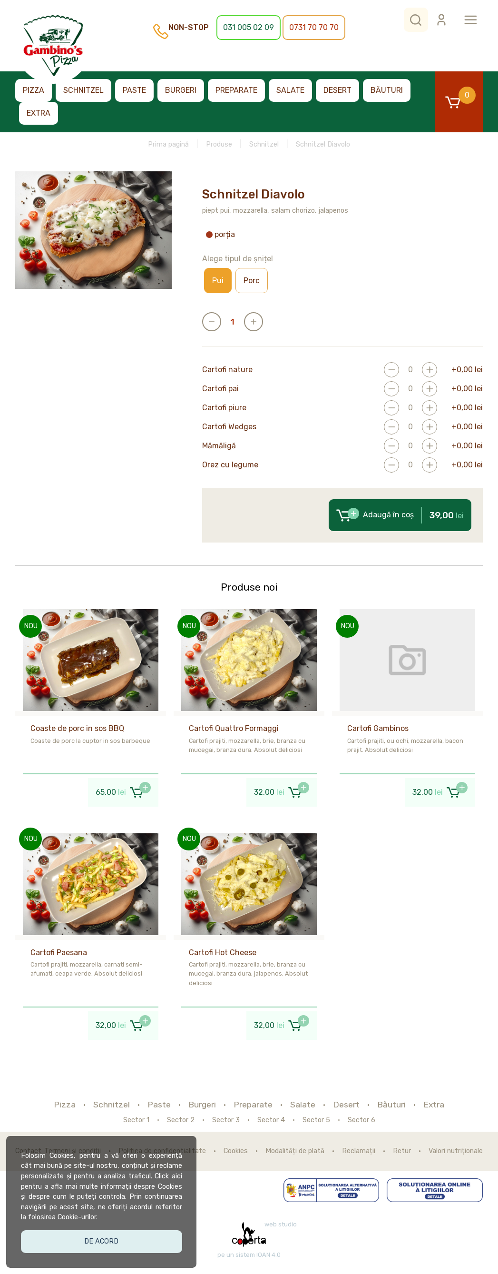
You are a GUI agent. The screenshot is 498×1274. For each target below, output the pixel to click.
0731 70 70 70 (314, 27)
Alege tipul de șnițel (237, 258)
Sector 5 (316, 1120)
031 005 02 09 (248, 27)
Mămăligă (219, 446)
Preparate (236, 90)
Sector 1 (136, 1120)
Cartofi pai (220, 389)
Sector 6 (361, 1120)
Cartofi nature (227, 369)
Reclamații (358, 1151)
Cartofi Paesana (58, 952)
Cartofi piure (224, 408)
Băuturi (387, 90)
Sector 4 (271, 1120)
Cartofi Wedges (229, 427)
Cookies (236, 1151)
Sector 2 (181, 1120)
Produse (219, 144)
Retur (402, 1151)
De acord (103, 1239)
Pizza (33, 90)
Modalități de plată (294, 1151)
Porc (252, 280)
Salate (290, 90)
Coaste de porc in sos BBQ (77, 728)
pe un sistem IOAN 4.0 (249, 1255)
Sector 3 (226, 1120)
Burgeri (180, 90)
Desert (337, 90)
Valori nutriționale (456, 1151)
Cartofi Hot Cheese (222, 952)
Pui (218, 280)
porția (220, 234)
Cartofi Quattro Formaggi (234, 728)
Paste (134, 90)
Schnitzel (83, 90)
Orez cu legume (230, 465)
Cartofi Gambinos (378, 728)
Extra (38, 113)
